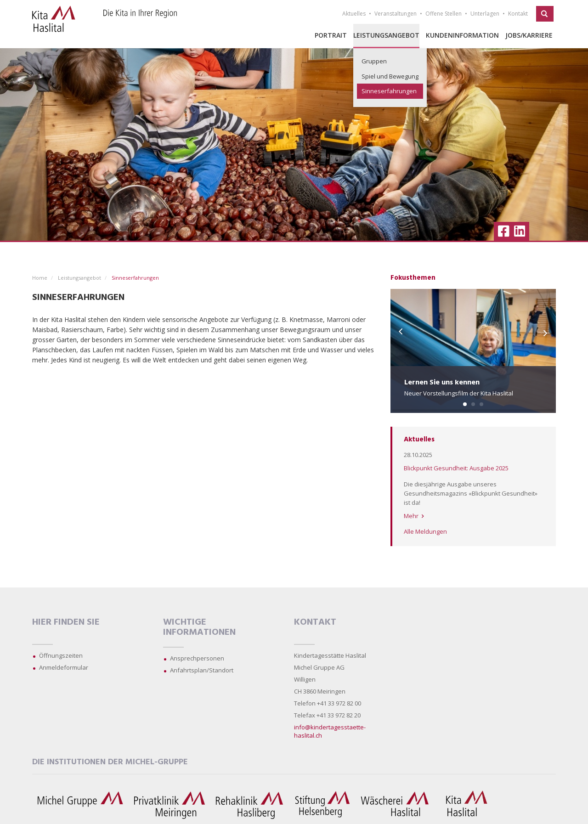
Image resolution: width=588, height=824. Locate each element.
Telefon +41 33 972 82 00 (327, 703)
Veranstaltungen (395, 13)
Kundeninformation (462, 35)
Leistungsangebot (386, 35)
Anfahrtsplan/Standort (201, 670)
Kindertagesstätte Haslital (330, 655)
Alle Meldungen (425, 531)
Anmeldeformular (63, 667)
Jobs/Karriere (529, 35)
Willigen (305, 679)
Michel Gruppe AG (319, 667)
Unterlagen (484, 13)
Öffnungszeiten (61, 655)
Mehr (414, 516)
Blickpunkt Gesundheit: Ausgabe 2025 (456, 468)
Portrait (331, 35)
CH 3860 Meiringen (319, 691)
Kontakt (518, 13)
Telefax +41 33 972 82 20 (327, 715)
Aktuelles (354, 13)
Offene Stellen (443, 13)
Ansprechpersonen (197, 658)
